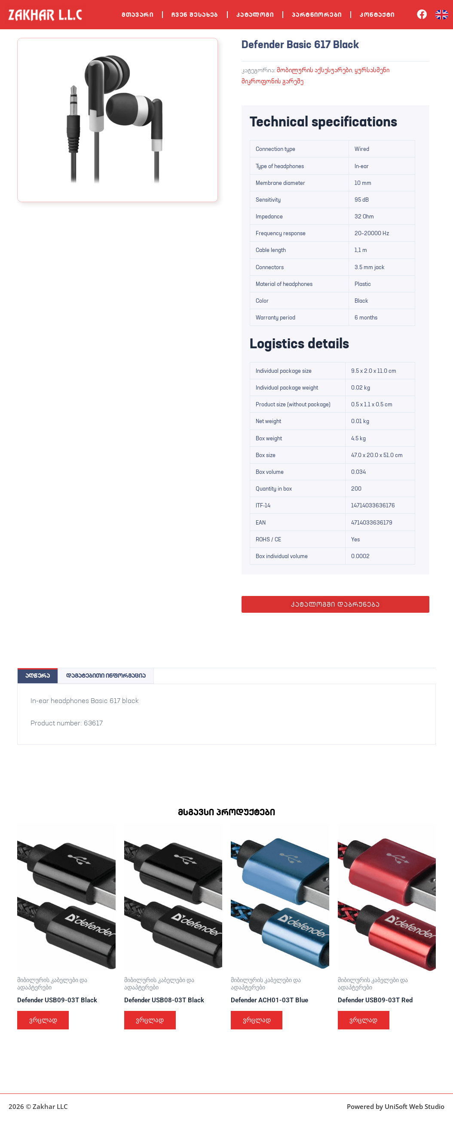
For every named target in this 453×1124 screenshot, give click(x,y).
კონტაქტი (377, 14)
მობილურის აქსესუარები (314, 70)
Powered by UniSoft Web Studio (395, 1106)
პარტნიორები (317, 14)
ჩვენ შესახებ (194, 14)
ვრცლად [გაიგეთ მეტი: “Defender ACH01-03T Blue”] (258, 1021)
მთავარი (137, 14)
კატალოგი (255, 14)
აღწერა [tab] (37, 675)
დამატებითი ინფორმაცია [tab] (106, 675)
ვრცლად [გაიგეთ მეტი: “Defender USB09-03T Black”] (44, 1021)
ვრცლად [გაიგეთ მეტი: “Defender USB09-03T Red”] (365, 1021)
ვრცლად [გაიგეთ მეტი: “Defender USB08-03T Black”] (151, 1021)
